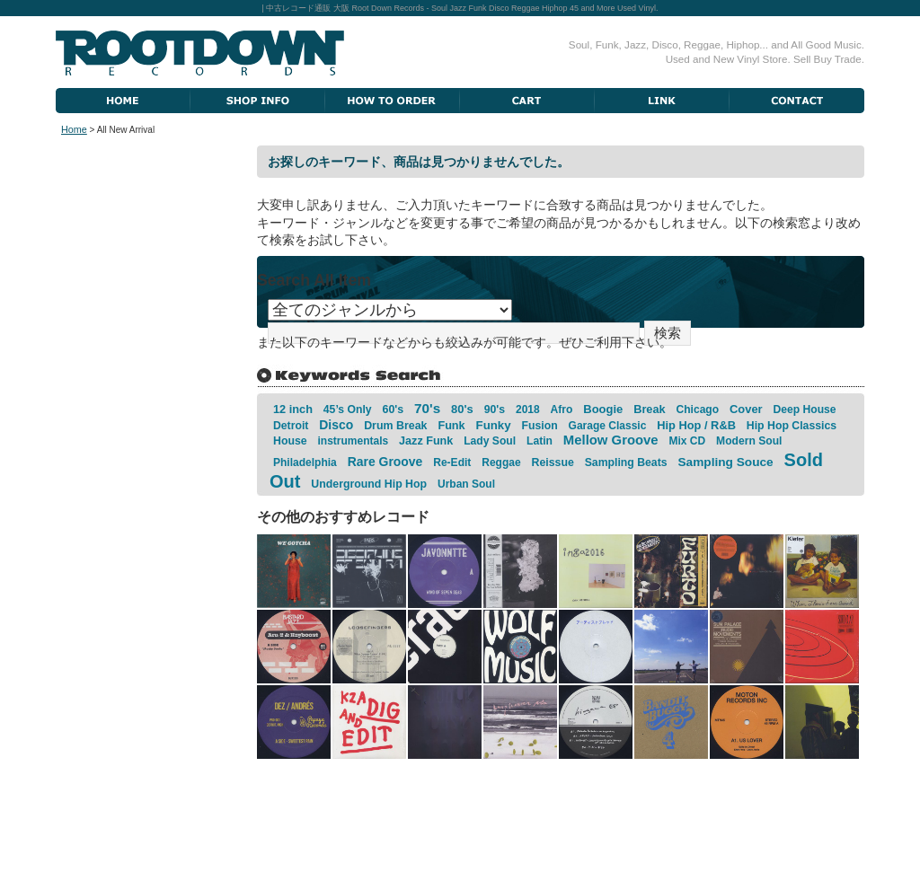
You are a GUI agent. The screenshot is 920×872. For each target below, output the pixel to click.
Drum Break (395, 425)
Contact (797, 100)
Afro (562, 409)
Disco (336, 425)
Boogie (603, 409)
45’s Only (347, 409)
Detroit (290, 425)
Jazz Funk (426, 441)
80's (462, 409)
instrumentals (353, 441)
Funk (451, 425)
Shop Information (257, 100)
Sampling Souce (725, 462)
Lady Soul (490, 441)
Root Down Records (200, 53)
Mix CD (687, 441)
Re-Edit (452, 462)
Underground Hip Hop (369, 484)
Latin (539, 441)
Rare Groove (385, 461)
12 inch (293, 409)
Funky (493, 425)
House (290, 441)
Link (662, 100)
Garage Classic (608, 425)
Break (649, 409)
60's (392, 409)
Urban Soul (466, 484)
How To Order (392, 100)
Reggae (501, 462)
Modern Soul (749, 441)
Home (123, 100)
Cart (527, 100)
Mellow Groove (611, 440)
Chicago (698, 409)
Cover (746, 409)
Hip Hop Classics (791, 425)
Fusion (540, 425)
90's (494, 409)
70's (427, 408)
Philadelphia (305, 462)
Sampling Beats (626, 462)
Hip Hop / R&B (696, 425)
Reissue (552, 462)
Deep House (804, 409)
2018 (528, 409)
